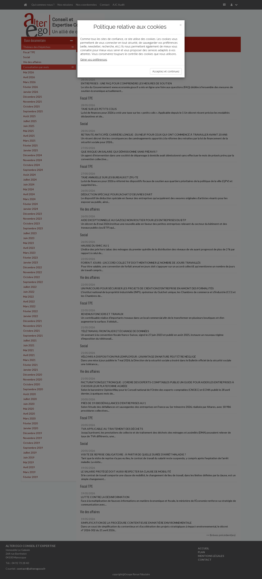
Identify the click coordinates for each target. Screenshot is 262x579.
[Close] (180, 25)
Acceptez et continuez (165, 71)
